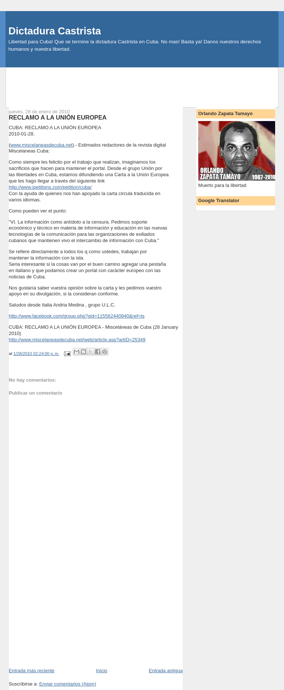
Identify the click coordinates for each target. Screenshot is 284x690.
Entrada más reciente (32, 670)
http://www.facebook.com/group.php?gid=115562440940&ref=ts (77, 316)
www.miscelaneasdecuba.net (41, 145)
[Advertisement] (142, 84)
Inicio (101, 670)
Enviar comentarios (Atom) (67, 684)
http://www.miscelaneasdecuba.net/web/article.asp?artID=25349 (77, 339)
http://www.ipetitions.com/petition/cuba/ (50, 187)
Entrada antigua (166, 670)
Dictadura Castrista (55, 31)
